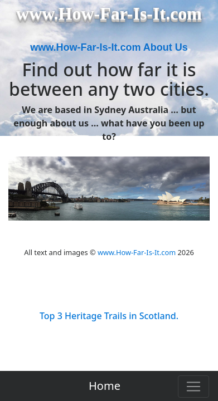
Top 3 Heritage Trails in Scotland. (109, 316)
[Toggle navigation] (193, 386)
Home (104, 385)
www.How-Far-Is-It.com (137, 252)
